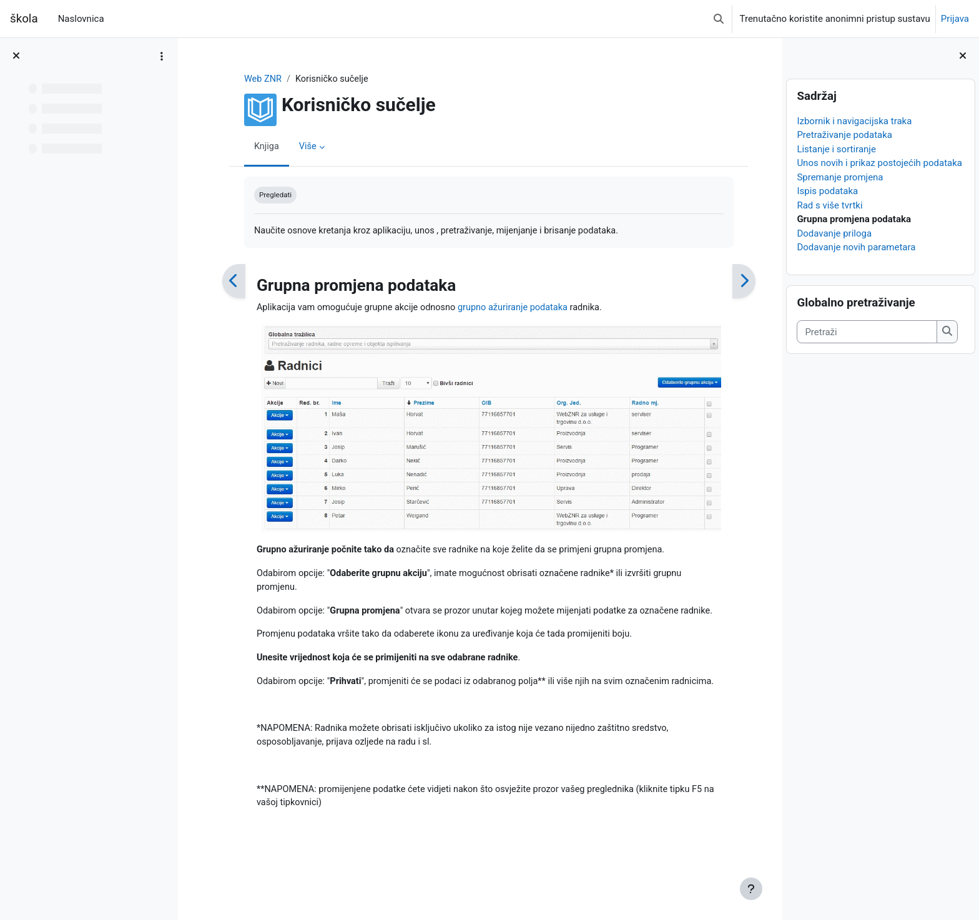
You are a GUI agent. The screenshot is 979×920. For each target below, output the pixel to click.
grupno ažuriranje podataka (512, 309)
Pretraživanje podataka (844, 134)
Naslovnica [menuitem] (81, 18)
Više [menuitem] (300, 146)
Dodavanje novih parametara (856, 247)
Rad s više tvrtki (829, 205)
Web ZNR (254, 79)
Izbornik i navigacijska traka (854, 121)
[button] (718, 18)
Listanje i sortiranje (836, 149)
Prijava (955, 18)
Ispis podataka (827, 191)
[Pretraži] (867, 331)
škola (24, 19)
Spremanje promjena (840, 177)
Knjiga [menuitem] (258, 146)
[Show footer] (751, 889)
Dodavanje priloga (834, 233)
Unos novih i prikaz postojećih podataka (879, 163)
